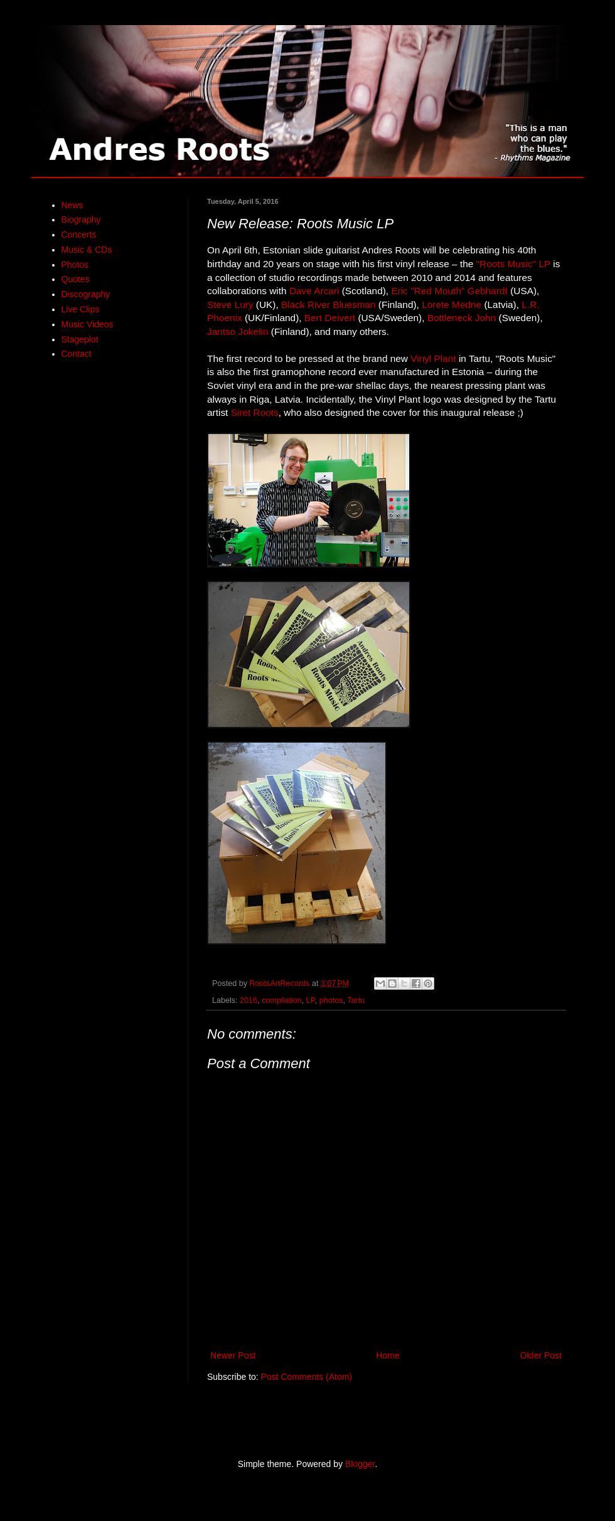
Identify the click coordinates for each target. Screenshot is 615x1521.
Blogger (360, 1464)
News (72, 205)
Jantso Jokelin (238, 331)
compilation (282, 1000)
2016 (248, 1000)
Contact (77, 354)
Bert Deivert (331, 317)
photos (331, 1000)
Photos (75, 265)
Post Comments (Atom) (306, 1377)
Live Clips (81, 309)
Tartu (356, 1000)
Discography (86, 294)
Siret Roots (255, 412)
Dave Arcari (314, 290)
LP (310, 1000)
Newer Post (232, 1355)
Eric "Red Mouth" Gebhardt (449, 290)
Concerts (79, 235)
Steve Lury (230, 304)
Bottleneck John (461, 317)
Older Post (541, 1355)
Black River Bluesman (328, 304)
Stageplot (80, 339)
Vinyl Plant (433, 358)
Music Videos (88, 324)
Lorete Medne (451, 304)
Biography (81, 220)
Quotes (76, 279)
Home (387, 1355)
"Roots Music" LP (513, 263)
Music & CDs (87, 250)
